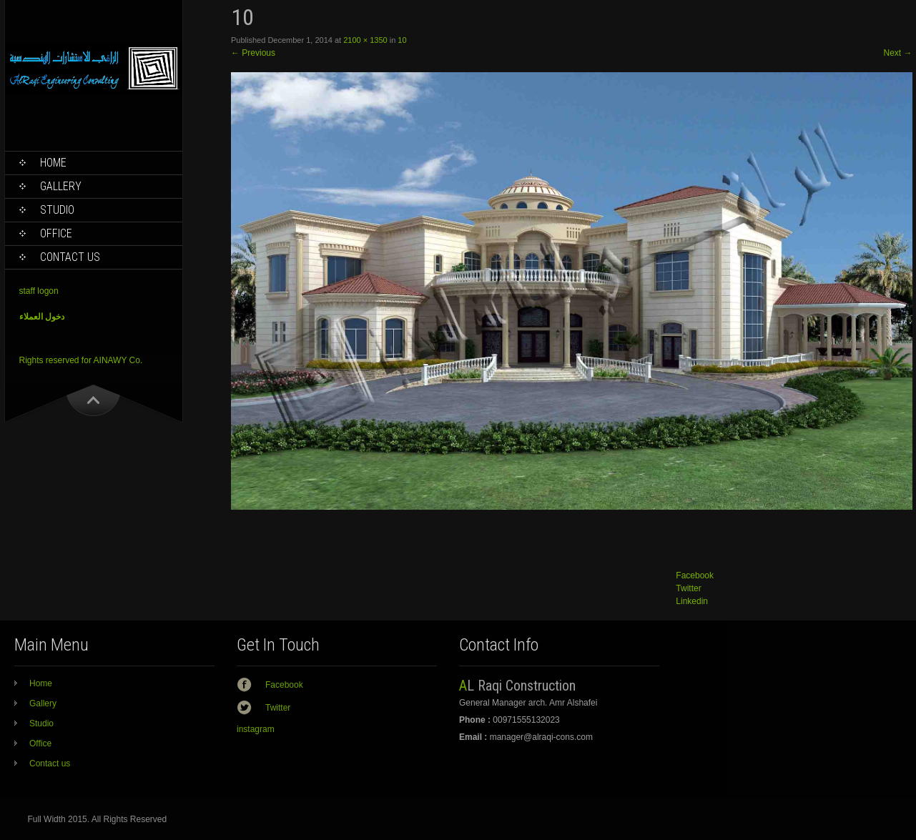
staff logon (39, 291)
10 (402, 40)
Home (53, 162)
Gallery (61, 186)
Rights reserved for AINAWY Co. (81, 360)
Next (897, 53)
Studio (57, 210)
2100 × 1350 (365, 40)
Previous (253, 53)
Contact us (70, 257)
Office (56, 233)
